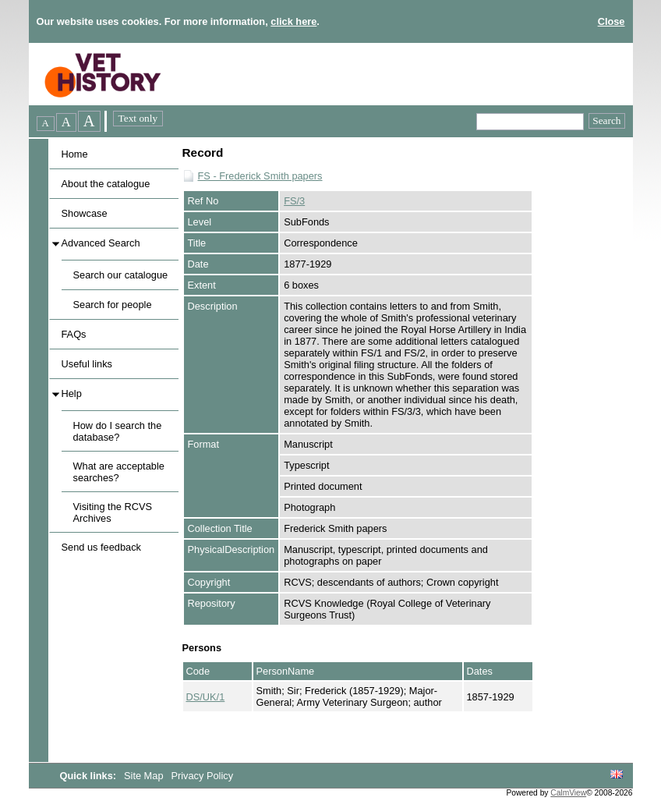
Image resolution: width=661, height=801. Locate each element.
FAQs (74, 334)
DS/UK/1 (205, 697)
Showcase (85, 213)
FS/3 (294, 201)
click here (293, 21)
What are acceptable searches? (118, 472)
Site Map (145, 776)
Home (75, 154)
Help (72, 393)
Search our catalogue (120, 275)
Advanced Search (101, 243)
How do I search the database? (117, 431)
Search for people (112, 304)
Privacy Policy (202, 776)
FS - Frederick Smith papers (260, 176)
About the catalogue (106, 184)
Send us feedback (101, 547)
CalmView (568, 793)
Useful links (87, 364)
